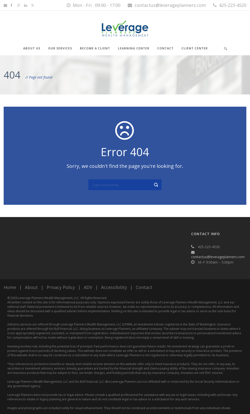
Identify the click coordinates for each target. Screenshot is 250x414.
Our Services (60, 48)
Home (10, 287)
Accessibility (114, 287)
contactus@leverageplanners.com (218, 256)
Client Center (194, 48)
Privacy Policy (61, 287)
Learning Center (133, 48)
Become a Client (95, 48)
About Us (31, 48)
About (31, 287)
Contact (165, 48)
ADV (88, 287)
